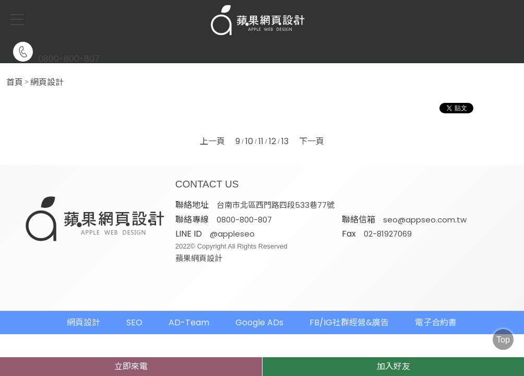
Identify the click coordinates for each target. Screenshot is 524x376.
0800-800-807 (56, 52)
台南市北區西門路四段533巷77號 (278, 204)
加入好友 (393, 366)
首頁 (14, 82)
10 (249, 141)
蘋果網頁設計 (365, 244)
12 (272, 141)
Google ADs (259, 308)
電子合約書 (436, 308)
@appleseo (398, 219)
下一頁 (311, 141)
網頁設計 (47, 82)
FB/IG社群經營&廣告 (349, 308)
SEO (134, 308)
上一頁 (212, 141)
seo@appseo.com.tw (261, 219)
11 (261, 141)
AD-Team (189, 308)
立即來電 (131, 366)
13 (285, 141)
